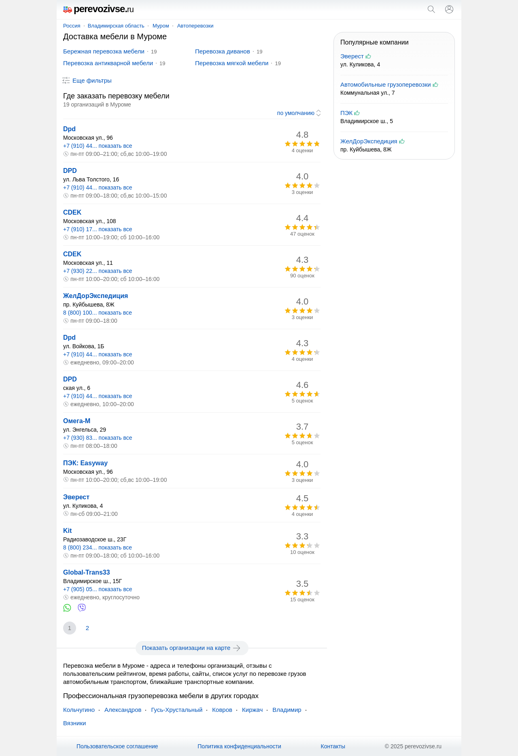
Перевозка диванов (222, 51)
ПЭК (346, 112)
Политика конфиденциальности (239, 746)
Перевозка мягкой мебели (231, 63)
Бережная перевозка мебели (103, 51)
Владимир (286, 709)
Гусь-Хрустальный (176, 709)
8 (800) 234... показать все (97, 547)
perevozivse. (98, 8)
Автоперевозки (195, 26)
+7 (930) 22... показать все (97, 271)
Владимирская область (116, 26)
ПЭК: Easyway (85, 463)
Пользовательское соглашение (117, 746)
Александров (122, 709)
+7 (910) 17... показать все (97, 229)
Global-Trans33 (86, 572)
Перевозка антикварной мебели (108, 63)
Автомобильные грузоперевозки (385, 84)
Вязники (74, 723)
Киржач (252, 709)
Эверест (76, 497)
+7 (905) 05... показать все (97, 589)
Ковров (222, 709)
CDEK (72, 212)
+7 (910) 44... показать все (97, 146)
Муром (161, 26)
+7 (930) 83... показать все (97, 437)
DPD (70, 170)
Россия (72, 26)
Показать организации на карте (192, 648)
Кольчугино (79, 709)
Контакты (333, 746)
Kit (67, 530)
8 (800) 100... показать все (97, 312)
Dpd (69, 129)
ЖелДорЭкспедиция (95, 295)
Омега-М (76, 420)
